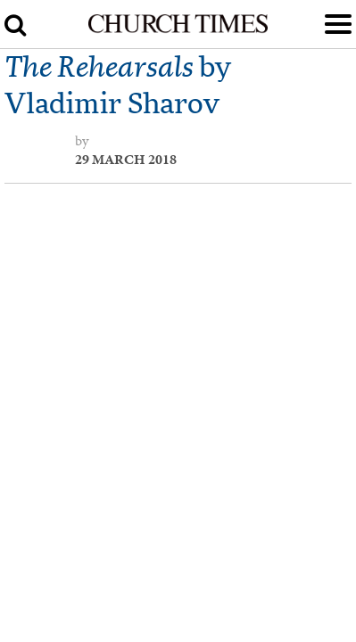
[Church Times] (178, 29)
